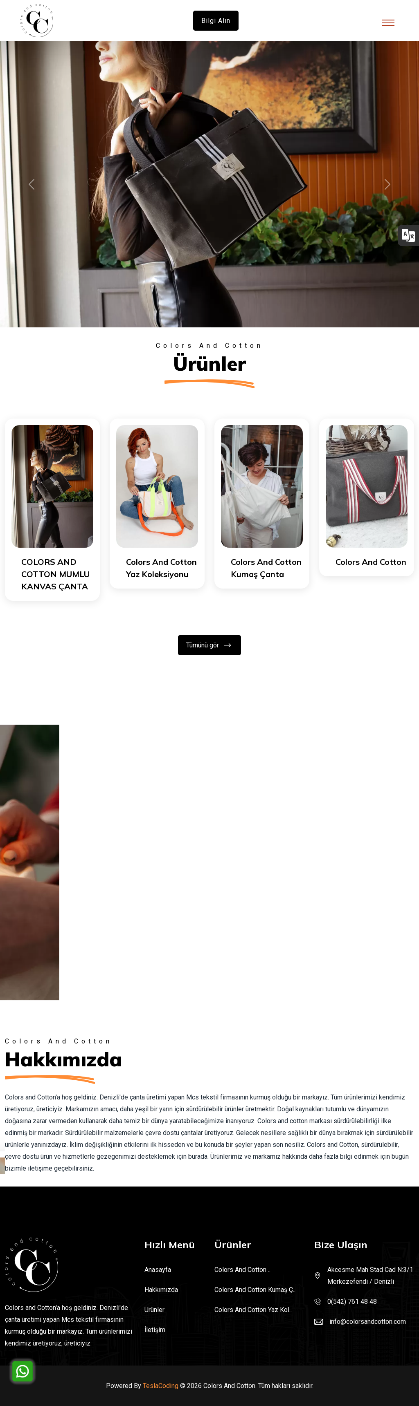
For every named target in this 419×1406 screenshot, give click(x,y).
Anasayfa (157, 1270)
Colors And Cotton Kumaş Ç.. (254, 1290)
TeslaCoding (160, 1386)
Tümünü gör (208, 645)
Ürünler (154, 1310)
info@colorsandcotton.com (367, 1321)
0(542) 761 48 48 (352, 1301)
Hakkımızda (161, 1290)
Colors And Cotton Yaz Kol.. (253, 1310)
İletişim (154, 1330)
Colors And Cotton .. (242, 1270)
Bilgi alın (215, 21)
